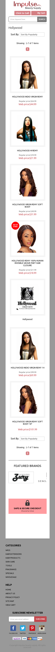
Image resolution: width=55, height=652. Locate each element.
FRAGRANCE (11, 569)
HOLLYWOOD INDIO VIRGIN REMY (27, 97)
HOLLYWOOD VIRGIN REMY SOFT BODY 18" (27, 422)
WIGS (8, 550)
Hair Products (13, 558)
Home (8, 590)
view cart (11, 605)
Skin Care (10, 562)
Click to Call (22, 13)
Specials (10, 573)
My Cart (41, 13)
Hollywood (27, 319)
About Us (10, 593)
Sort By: (15, 34)
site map (10, 601)
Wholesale (11, 577)
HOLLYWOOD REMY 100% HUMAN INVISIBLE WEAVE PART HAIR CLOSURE (27, 263)
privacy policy (13, 597)
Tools (9, 565)
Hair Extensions (14, 554)
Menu (11, 13)
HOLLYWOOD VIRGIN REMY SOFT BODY (27, 205)
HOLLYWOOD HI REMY (27, 150)
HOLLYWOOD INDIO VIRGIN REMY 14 (27, 368)
